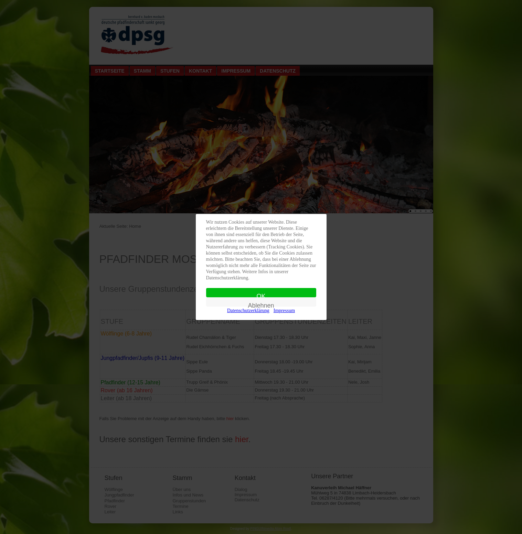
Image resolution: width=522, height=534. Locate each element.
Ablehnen (261, 304)
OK (260, 295)
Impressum (284, 310)
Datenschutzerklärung (248, 310)
